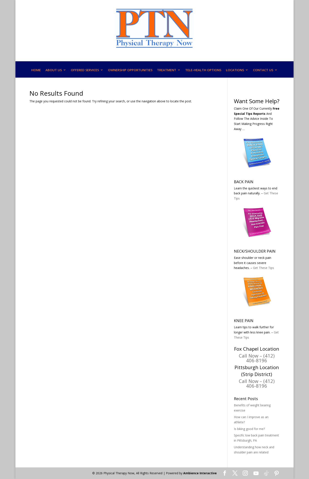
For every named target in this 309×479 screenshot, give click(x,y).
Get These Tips (263, 268)
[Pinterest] (276, 473)
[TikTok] (266, 473)
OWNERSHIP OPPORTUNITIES (130, 70)
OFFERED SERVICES (85, 70)
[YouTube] (256, 473)
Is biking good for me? (249, 429)
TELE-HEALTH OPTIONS (203, 70)
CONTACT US (263, 70)
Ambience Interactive (200, 473)
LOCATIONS (235, 70)
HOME (36, 70)
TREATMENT (166, 70)
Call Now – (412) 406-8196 (257, 358)
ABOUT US (53, 70)
